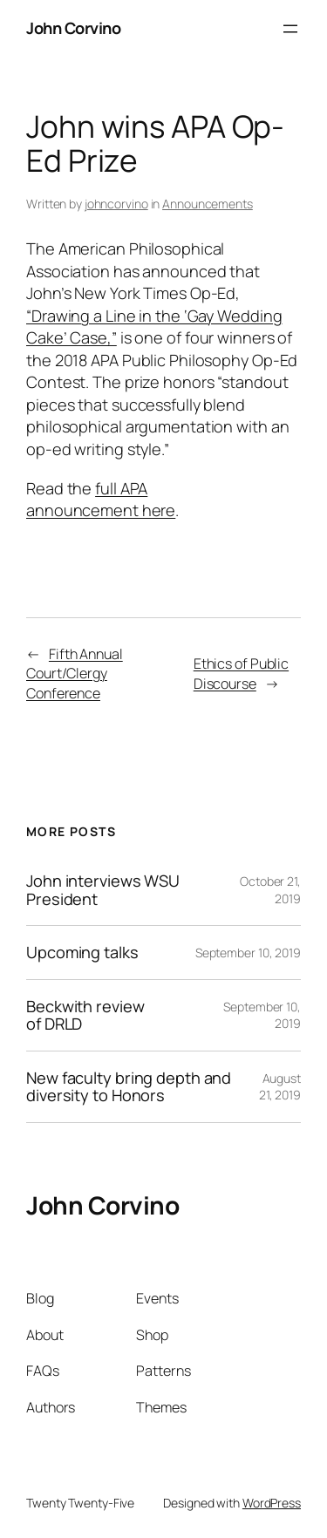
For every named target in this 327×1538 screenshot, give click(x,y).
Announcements (207, 203)
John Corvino (73, 27)
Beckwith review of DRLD (85, 1015)
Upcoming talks (82, 952)
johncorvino (116, 203)
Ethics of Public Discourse (241, 673)
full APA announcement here (100, 499)
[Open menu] (290, 28)
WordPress (271, 1502)
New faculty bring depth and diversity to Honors (128, 1087)
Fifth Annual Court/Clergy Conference (74, 673)
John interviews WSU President (103, 890)
